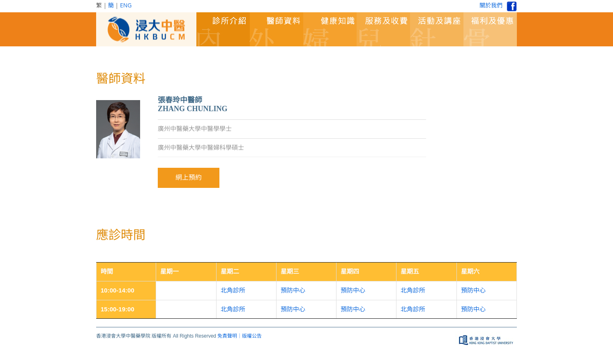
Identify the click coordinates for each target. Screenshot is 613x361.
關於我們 (490, 5)
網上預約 (188, 177)
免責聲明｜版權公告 (239, 336)
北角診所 (233, 290)
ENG (126, 5)
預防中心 (293, 290)
